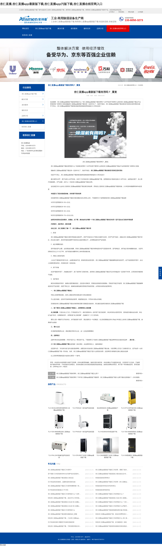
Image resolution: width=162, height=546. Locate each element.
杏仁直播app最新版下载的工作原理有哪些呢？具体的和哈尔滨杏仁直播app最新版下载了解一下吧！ (64, 486)
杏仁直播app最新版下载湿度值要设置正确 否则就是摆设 (112, 510)
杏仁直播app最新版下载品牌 (105, 340)
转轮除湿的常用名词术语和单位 (105, 486)
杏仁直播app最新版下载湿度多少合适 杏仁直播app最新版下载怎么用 (64, 506)
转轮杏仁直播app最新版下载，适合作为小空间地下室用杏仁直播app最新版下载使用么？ (64, 498)
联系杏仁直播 (27, 35)
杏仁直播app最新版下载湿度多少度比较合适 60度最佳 (112, 474)
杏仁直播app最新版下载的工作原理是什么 (61, 510)
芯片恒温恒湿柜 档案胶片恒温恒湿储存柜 (61, 522)
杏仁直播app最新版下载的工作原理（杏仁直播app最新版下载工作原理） (112, 482)
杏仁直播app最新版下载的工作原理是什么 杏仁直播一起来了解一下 (112, 518)
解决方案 (61, 28)
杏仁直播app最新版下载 (58, 166)
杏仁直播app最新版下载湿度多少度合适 (60, 478)
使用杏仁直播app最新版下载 (99, 272)
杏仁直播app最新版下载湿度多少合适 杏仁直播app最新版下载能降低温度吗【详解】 (112, 498)
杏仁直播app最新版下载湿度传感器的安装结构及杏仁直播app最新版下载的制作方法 (112, 526)
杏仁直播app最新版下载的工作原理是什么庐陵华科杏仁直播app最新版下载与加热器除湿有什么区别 (112, 506)
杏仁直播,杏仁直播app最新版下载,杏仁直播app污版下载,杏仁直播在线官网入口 (51, 4)
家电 (55, 331)
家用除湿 (59, 295)
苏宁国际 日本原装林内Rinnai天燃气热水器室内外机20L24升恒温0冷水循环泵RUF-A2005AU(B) (64, 474)
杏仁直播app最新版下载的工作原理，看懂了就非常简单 (112, 470)
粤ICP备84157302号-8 (98, 539)
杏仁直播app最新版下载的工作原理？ (60, 470)
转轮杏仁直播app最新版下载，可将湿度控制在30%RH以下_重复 (64, 526)
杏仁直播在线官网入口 (118, 28)
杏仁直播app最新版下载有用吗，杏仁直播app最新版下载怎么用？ (77, 373)
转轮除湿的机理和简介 (102, 478)
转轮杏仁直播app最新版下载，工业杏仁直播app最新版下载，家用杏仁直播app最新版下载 (64, 518)
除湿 (77, 166)
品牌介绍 (100, 28)
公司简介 (112, 12)
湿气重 (54, 272)
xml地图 (140, 12)
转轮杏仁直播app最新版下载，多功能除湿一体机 (111, 522)
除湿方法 (128, 348)
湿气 (80, 237)
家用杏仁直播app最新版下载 (63, 198)
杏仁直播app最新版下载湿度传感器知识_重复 (62, 514)
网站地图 (131, 12)
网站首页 (25, 28)
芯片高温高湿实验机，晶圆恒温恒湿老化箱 (61, 482)
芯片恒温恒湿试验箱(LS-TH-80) (58, 490)
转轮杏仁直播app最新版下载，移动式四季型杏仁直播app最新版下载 (112, 514)
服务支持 (87, 28)
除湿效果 (81, 175)
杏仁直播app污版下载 (43, 28)
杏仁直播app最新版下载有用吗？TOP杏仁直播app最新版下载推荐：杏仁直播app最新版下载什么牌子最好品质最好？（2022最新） (98, 377)
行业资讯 (140, 85)
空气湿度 (104, 248)
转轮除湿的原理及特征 (102, 490)
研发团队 (121, 12)
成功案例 (74, 28)
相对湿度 (86, 312)
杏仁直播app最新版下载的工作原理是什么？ (109, 494)
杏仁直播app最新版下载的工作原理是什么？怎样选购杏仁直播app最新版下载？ (64, 494)
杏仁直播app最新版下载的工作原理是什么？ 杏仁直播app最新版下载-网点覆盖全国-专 (112, 502)
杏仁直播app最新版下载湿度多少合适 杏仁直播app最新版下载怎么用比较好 (64, 502)
